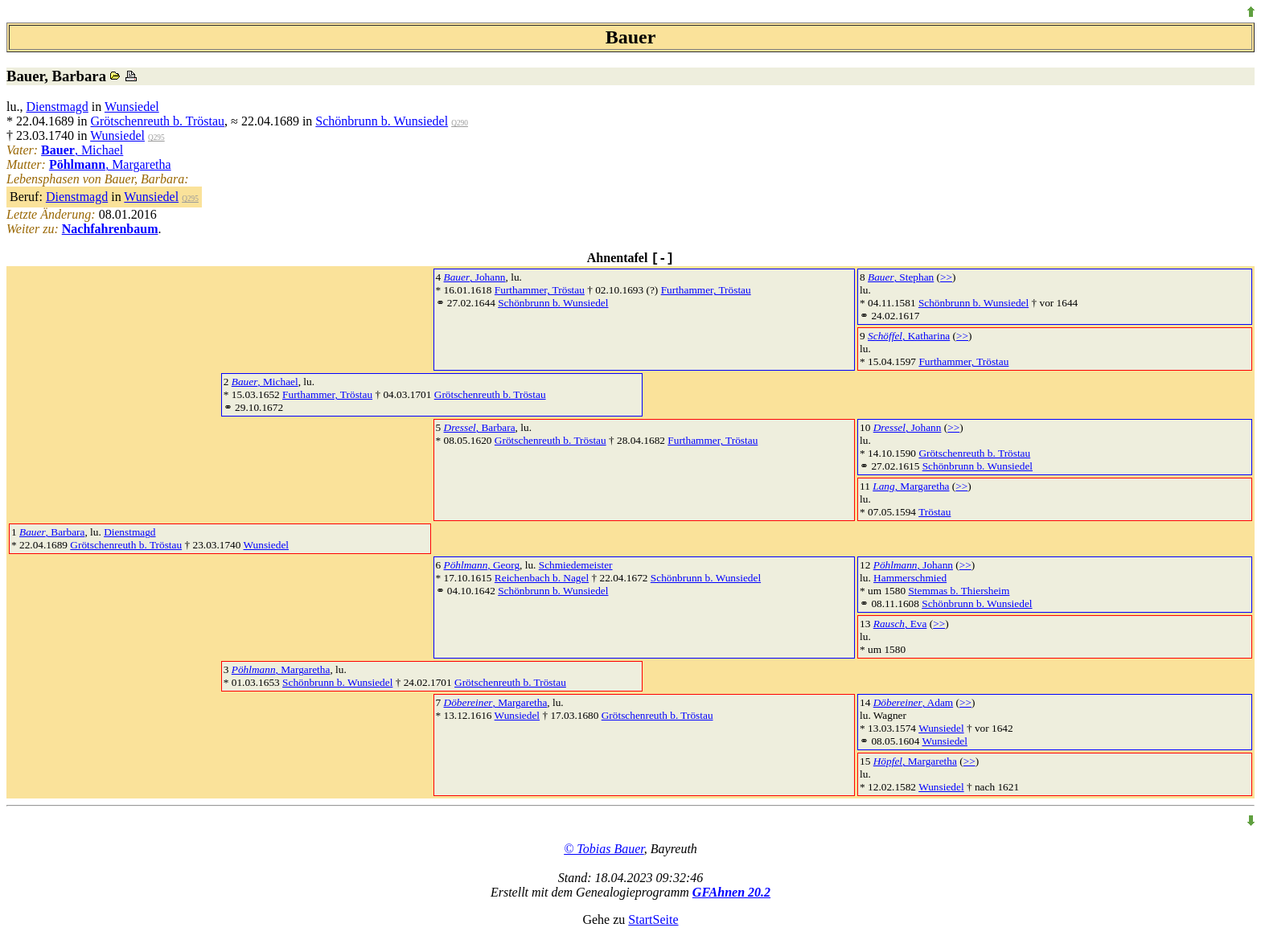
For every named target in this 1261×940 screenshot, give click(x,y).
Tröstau (934, 512)
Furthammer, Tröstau (540, 290)
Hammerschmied (910, 578)
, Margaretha (110, 164)
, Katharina (909, 336)
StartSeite (653, 919)
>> (946, 277)
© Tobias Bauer (604, 849)
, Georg (482, 565)
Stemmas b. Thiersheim (958, 591)
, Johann (475, 277)
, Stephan (901, 277)
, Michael (82, 150)
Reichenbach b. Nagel (542, 578)
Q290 (459, 123)
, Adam (913, 702)
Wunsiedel (132, 106)
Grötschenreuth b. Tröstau (157, 121)
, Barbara (479, 427)
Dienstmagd (57, 106)
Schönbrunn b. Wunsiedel (381, 121)
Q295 (156, 137)
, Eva (900, 624)
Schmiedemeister (576, 565)
